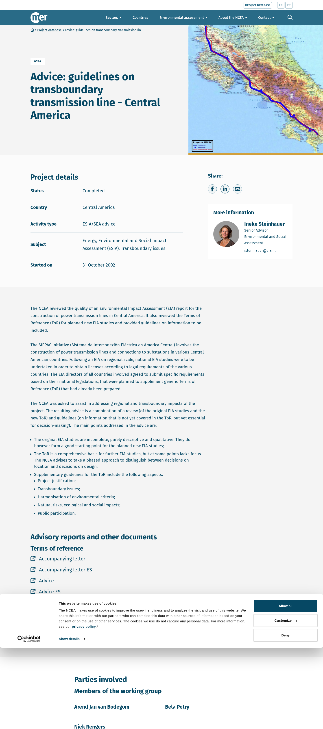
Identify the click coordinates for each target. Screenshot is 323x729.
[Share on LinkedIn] (224, 188)
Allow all (285, 687)
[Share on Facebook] (212, 188)
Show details (69, 720)
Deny (285, 716)
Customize (285, 702)
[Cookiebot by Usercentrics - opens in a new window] (29, 720)
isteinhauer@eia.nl (265, 250)
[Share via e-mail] (237, 188)
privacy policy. (84, 708)
